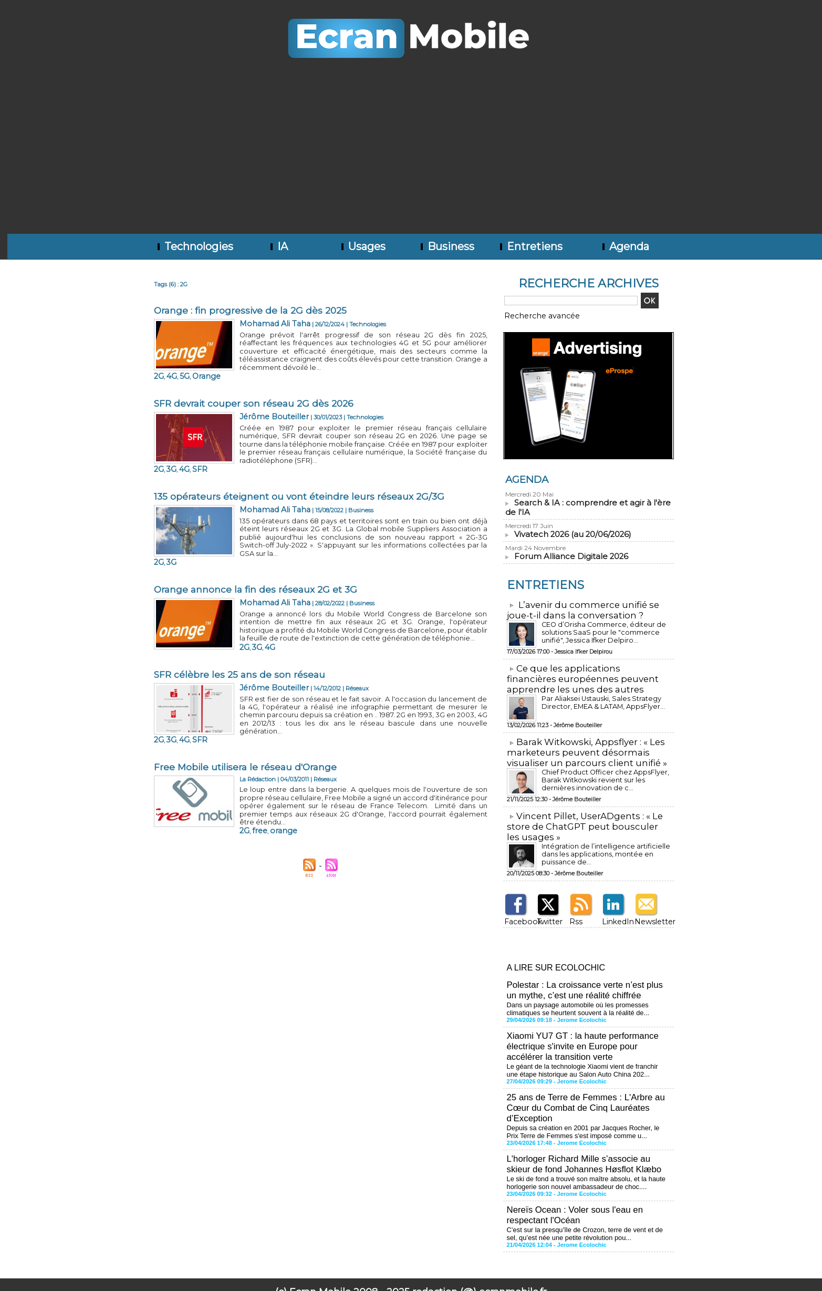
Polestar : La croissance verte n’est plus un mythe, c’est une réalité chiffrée (587, 978)
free (254, 775)
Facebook (516, 912)
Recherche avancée (531, 314)
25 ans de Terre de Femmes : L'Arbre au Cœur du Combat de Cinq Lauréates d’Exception (582, 1088)
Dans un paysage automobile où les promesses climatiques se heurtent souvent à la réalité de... (573, 995)
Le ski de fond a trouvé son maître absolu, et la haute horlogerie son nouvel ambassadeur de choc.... (581, 1158)
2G (243, 363)
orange (272, 775)
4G (253, 363)
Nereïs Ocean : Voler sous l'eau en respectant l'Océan (572, 1189)
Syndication (426, 1273)
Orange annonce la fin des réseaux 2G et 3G (258, 558)
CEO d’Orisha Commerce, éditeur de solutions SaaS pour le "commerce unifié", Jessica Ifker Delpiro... (604, 629)
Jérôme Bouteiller (264, 405)
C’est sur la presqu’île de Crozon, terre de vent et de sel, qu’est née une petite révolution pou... (585, 1206)
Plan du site (376, 1273)
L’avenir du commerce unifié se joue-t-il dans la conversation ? (578, 607)
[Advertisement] (411, 155)
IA (278, 246)
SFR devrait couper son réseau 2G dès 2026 (256, 393)
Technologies (194, 246)
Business (446, 246)
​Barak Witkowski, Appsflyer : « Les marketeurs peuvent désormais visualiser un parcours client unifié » (582, 747)
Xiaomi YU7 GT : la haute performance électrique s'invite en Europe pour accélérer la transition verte (587, 1031)
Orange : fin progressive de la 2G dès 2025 (253, 310)
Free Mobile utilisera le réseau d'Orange (247, 723)
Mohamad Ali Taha (266, 322)
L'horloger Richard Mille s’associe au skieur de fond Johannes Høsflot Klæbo (587, 1141)
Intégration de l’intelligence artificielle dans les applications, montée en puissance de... (605, 842)
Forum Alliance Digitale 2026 (566, 554)
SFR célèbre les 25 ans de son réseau (241, 640)
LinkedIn (613, 912)
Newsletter (648, 912)
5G (264, 363)
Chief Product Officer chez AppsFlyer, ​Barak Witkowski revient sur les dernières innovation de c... (603, 774)
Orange (280, 363)
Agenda (624, 246)
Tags (456, 1273)
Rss (573, 912)
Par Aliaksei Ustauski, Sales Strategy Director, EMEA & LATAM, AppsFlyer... (599, 698)
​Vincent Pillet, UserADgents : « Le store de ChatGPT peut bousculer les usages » (585, 819)
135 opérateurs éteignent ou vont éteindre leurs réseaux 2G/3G (301, 475)
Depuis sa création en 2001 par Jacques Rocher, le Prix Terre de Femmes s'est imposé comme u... (584, 1110)
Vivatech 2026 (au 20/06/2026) (570, 532)
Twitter (546, 912)
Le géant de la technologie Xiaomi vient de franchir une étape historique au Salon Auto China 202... (584, 1053)
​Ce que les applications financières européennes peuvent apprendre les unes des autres (585, 675)
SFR (276, 445)
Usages (362, 246)
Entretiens (530, 246)
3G (253, 445)
